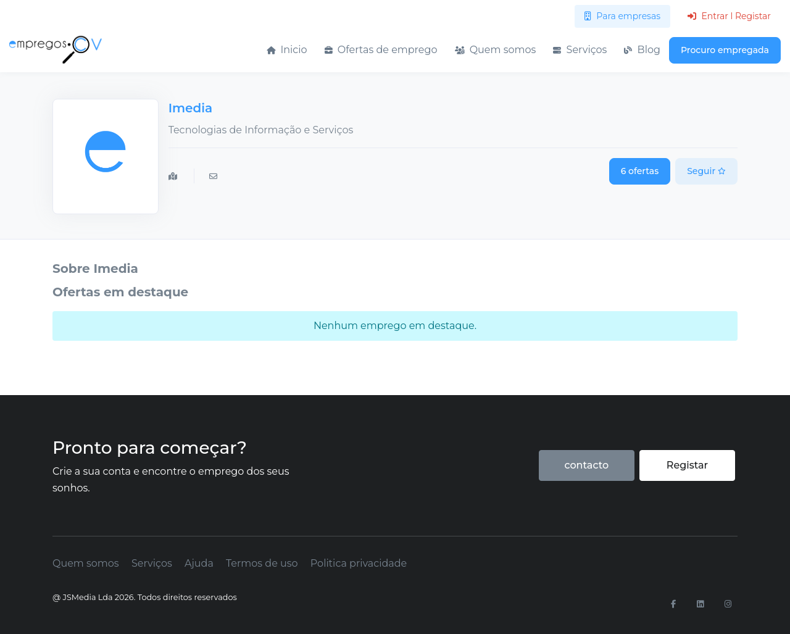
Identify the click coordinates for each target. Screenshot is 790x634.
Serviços (580, 50)
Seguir (706, 171)
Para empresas (622, 16)
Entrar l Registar (729, 16)
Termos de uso (262, 563)
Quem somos (495, 50)
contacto (586, 465)
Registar (687, 465)
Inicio (287, 50)
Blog (642, 50)
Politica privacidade (358, 563)
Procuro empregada (725, 50)
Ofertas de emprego (381, 50)
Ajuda (199, 563)
